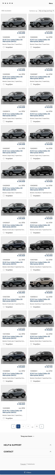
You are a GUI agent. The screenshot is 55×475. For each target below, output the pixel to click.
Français (23, 464)
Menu (51, 3)
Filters (27, 472)
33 (37, 426)
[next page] (32, 427)
